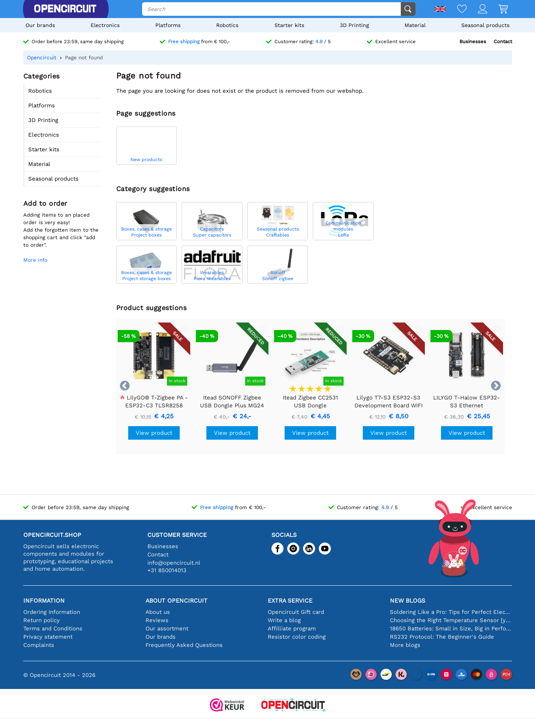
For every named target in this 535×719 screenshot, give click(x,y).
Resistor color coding (297, 636)
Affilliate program (292, 628)
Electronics (105, 25)
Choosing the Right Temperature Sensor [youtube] (451, 620)
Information (44, 600)
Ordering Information (51, 612)
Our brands (40, 25)
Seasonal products (485, 25)
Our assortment (166, 628)
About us (157, 612)
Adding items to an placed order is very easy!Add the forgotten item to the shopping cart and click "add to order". (61, 230)
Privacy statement (48, 636)
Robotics (227, 25)
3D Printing (354, 25)
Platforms (167, 25)
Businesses (472, 41)
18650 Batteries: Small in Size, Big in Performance (451, 628)
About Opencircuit (176, 600)
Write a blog (284, 620)
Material (415, 25)
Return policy (41, 620)
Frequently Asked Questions (184, 645)
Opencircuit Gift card (296, 612)
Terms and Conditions (52, 628)
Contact (503, 41)
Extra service (290, 600)
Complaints (38, 645)
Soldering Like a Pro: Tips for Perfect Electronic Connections (451, 612)
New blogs (407, 600)
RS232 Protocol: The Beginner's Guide (442, 636)
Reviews (156, 620)
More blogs (405, 645)
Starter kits (289, 25)
